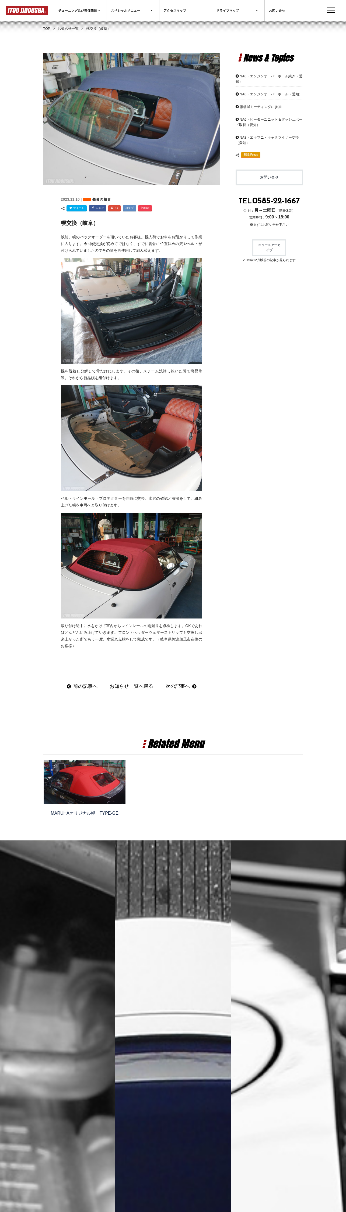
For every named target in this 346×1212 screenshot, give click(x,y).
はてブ (129, 207)
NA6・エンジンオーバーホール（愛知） (271, 94)
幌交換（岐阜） (80, 223)
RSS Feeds (251, 154)
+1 (114, 208)
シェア (97, 208)
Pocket (145, 207)
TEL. (269, 201)
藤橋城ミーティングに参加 (261, 107)
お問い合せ (269, 177)
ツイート (76, 208)
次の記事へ (178, 686)
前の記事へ (85, 686)
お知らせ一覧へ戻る (131, 686)
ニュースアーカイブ (269, 247)
